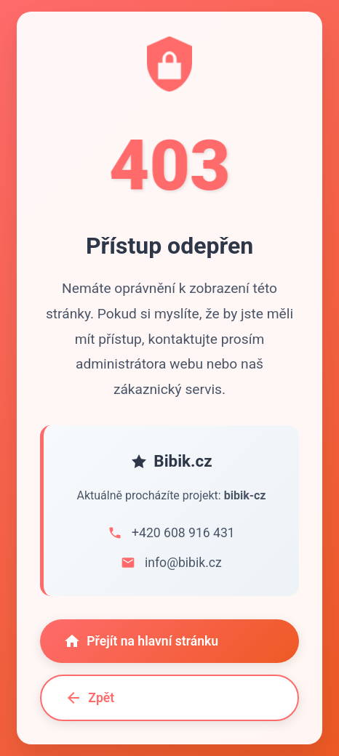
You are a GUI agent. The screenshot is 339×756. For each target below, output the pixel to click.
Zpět (89, 698)
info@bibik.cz (183, 562)
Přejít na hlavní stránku (140, 641)
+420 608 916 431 (183, 533)
